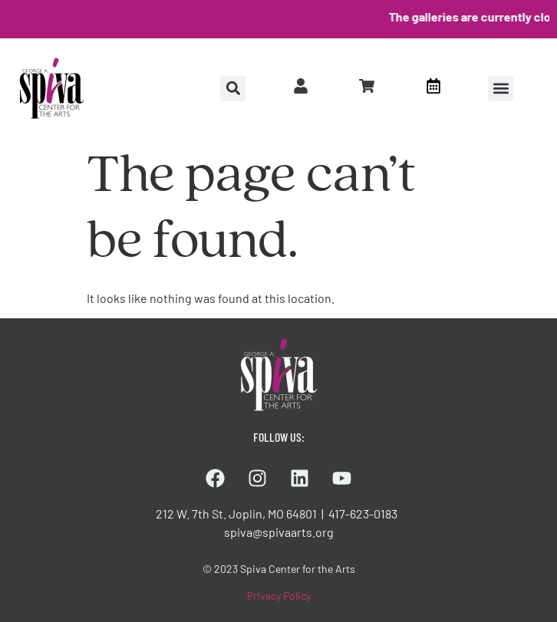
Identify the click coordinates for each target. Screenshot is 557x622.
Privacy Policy (279, 595)
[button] (500, 88)
